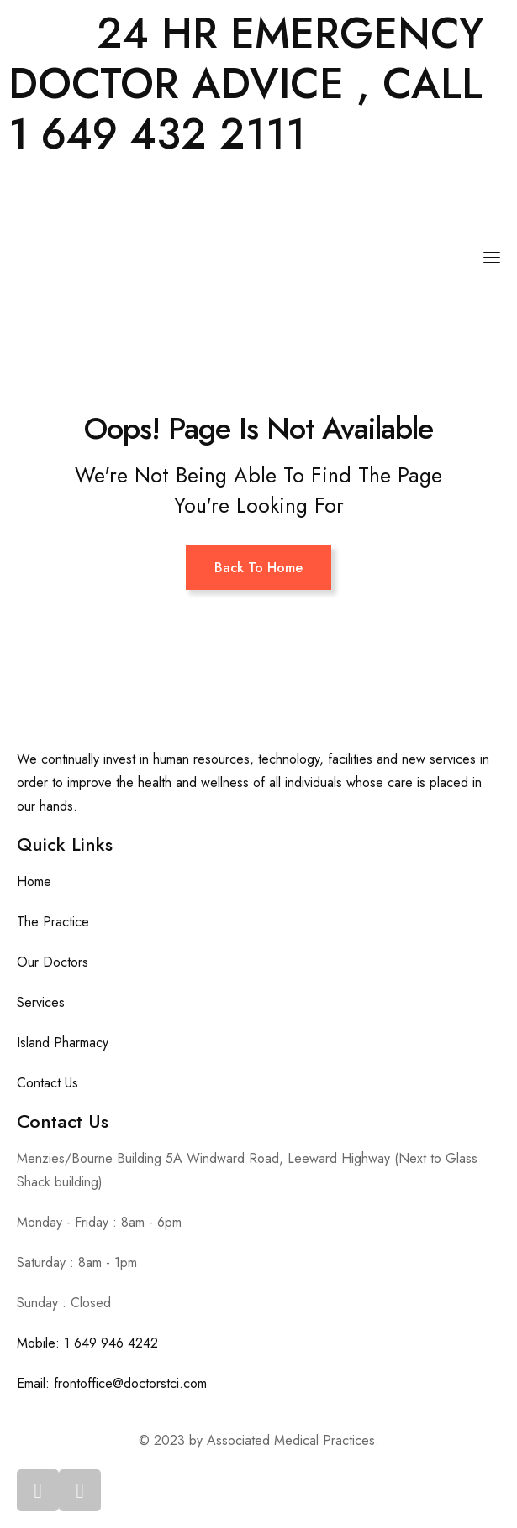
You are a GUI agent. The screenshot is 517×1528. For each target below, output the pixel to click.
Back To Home (258, 567)
